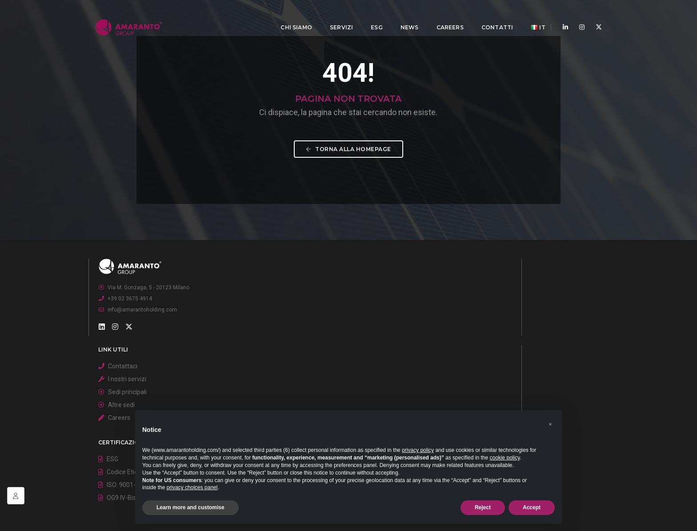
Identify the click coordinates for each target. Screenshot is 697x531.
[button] (550, 416)
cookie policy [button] (504, 458)
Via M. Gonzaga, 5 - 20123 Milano (159, 383)
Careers (443, 15)
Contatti (490, 15)
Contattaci (306, 375)
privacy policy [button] (418, 450)
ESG (370, 15)
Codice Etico (481, 388)
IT (531, 16)
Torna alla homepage (348, 212)
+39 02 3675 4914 (140, 394)
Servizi (334, 15)
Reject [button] (483, 507)
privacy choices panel (192, 487)
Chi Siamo (290, 15)
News (403, 15)
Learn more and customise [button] (190, 507)
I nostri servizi (311, 388)
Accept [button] (532, 507)
